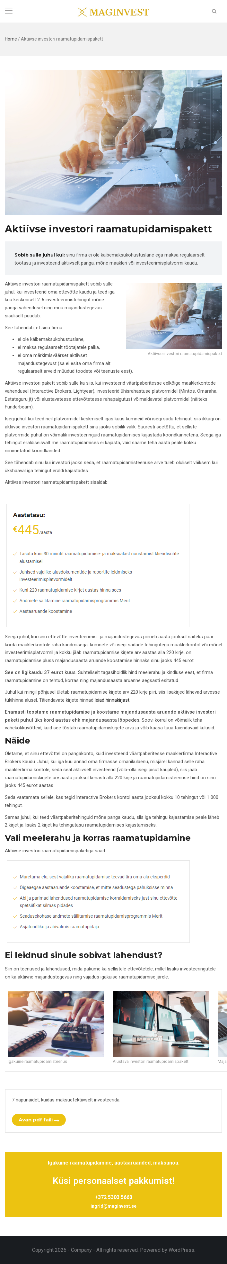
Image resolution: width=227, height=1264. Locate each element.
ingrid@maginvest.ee (113, 1206)
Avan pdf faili (36, 1120)
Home (11, 39)
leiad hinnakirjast (112, 700)
